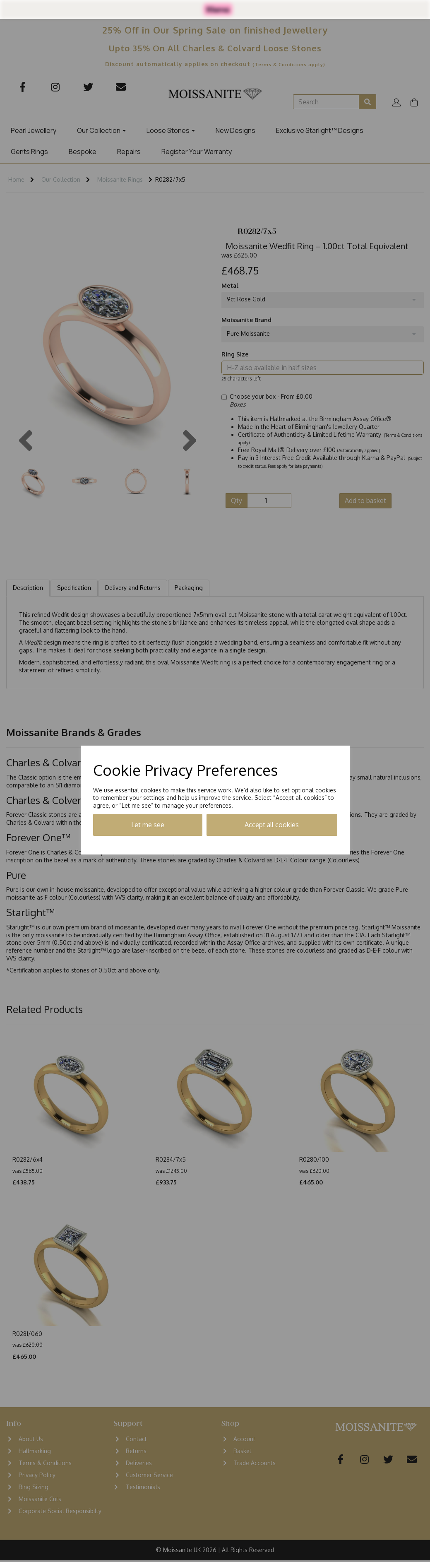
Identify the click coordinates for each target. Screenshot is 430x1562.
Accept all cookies (272, 825)
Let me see (147, 825)
